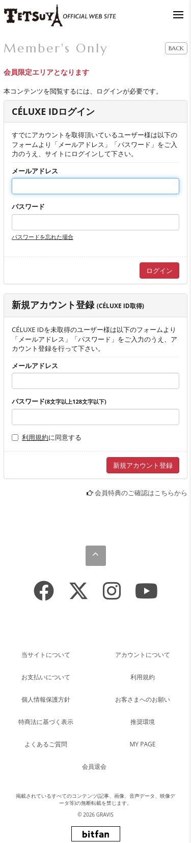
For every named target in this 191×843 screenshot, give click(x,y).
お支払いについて (45, 677)
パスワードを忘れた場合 (42, 236)
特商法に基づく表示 (45, 721)
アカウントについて (142, 654)
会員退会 (94, 766)
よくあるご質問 (45, 744)
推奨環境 (142, 721)
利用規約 (35, 437)
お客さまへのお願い (142, 699)
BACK (176, 48)
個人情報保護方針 (45, 699)
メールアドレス (35, 170)
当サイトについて (45, 654)
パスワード (28, 206)
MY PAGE (143, 744)
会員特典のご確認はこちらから (141, 492)
